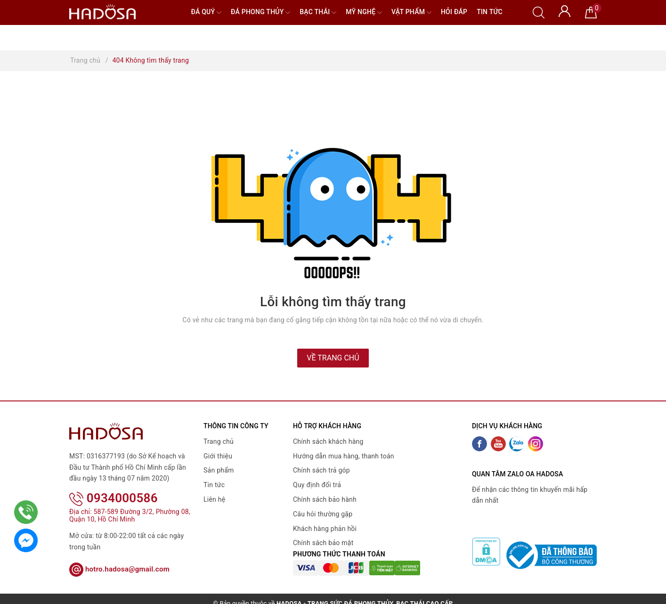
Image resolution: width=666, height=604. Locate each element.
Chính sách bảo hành (325, 499)
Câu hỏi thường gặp (322, 514)
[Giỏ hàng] (591, 12)
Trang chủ (218, 441)
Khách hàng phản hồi (325, 528)
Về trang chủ (333, 357)
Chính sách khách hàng (328, 441)
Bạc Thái (318, 12)
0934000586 (113, 486)
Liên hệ (214, 499)
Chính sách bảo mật (323, 543)
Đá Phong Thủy (260, 12)
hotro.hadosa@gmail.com (119, 556)
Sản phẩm (218, 470)
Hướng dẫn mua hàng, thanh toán (343, 456)
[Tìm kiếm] (538, 12)
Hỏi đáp (454, 12)
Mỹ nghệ (364, 12)
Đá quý (206, 12)
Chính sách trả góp (321, 470)
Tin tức (490, 12)
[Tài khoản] (564, 10)
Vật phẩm (411, 12)
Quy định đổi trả (317, 485)
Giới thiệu (217, 456)
